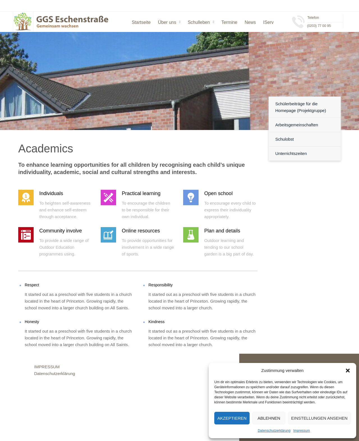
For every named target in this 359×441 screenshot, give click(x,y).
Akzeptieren (232, 418)
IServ (268, 22)
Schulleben (199, 22)
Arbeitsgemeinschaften (296, 124)
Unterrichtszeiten (291, 153)
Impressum (301, 431)
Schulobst (284, 139)
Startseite (141, 22)
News (250, 22)
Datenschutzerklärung (274, 431)
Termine (229, 22)
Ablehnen (268, 418)
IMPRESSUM (47, 366)
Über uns (167, 22)
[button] (348, 370)
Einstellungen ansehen (319, 418)
